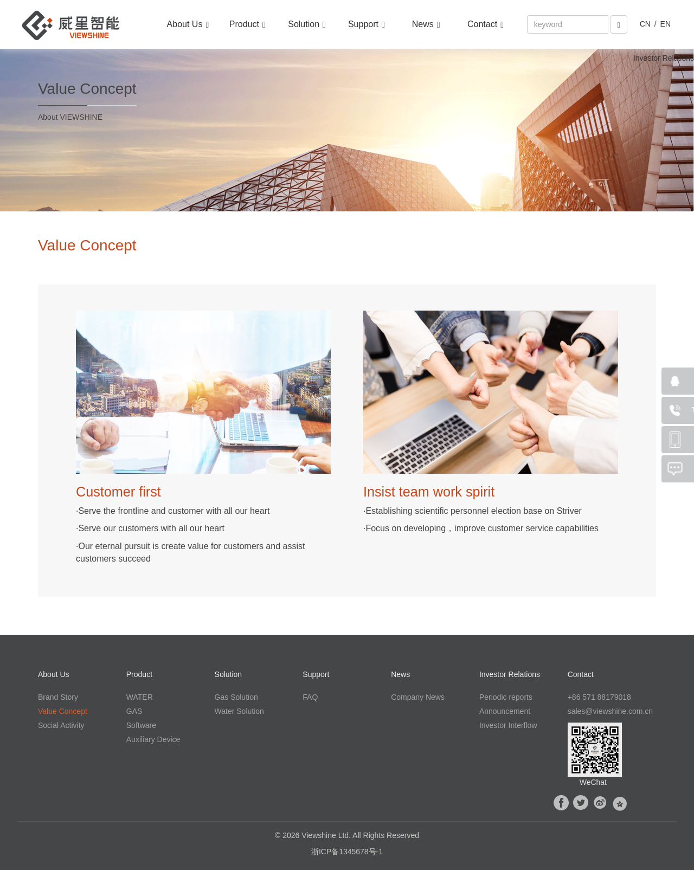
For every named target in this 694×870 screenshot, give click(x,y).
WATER (139, 697)
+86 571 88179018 (599, 697)
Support (366, 24)
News (426, 24)
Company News (418, 697)
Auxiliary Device (153, 739)
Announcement (504, 711)
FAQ (310, 697)
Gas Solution (236, 697)
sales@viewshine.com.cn (610, 711)
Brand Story (58, 697)
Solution (307, 24)
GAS (134, 711)
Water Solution (239, 711)
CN (645, 24)
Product (247, 24)
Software (141, 725)
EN (665, 24)
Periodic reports (505, 697)
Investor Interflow (508, 725)
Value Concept (62, 711)
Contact (485, 24)
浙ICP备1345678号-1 (347, 851)
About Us (188, 24)
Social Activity (61, 725)
